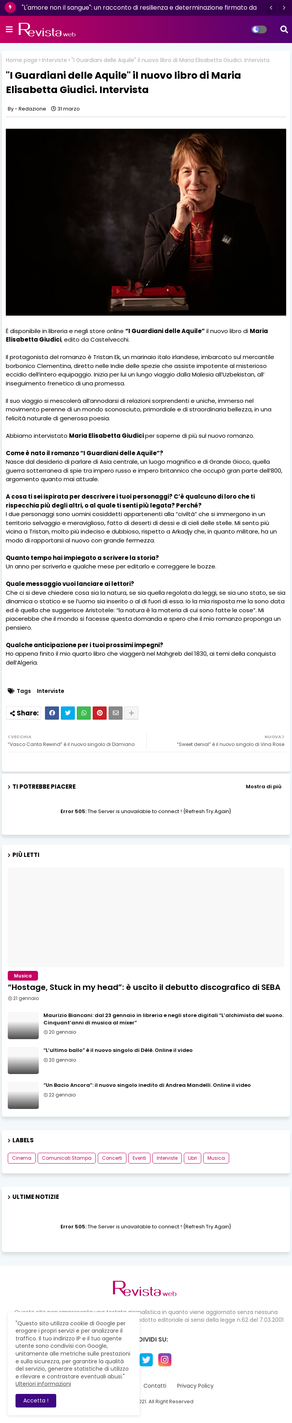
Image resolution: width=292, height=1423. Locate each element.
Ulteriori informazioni (43, 1384)
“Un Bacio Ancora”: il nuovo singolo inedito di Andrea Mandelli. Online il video (147, 1085)
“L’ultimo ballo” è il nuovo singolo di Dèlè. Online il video (118, 1050)
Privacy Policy (195, 1386)
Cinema (21, 1158)
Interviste (54, 60)
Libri (192, 1158)
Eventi (139, 1158)
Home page (22, 60)
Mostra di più (264, 786)
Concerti (112, 1158)
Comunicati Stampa (67, 1158)
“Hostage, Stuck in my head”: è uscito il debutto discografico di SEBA (144, 987)
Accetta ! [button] (35, 1400)
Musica (216, 1158)
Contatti (154, 1386)
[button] (271, 8)
